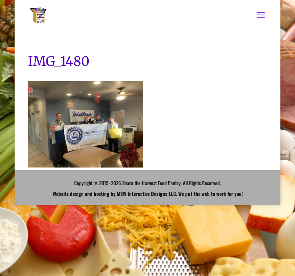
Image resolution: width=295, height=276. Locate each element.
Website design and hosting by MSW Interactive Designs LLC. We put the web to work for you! (148, 193)
